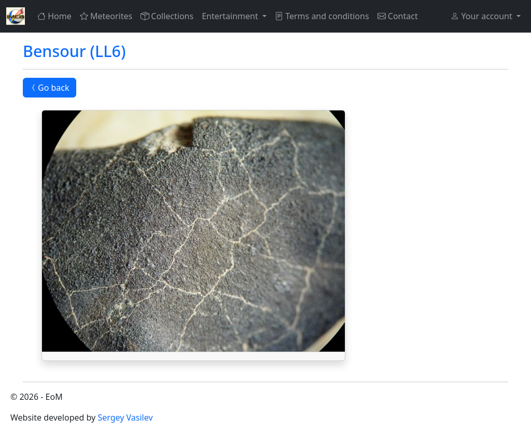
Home (54, 16)
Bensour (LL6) (74, 51)
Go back (49, 87)
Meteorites (106, 16)
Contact (398, 16)
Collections (167, 16)
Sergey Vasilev (124, 417)
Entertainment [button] (231, 16)
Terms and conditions (322, 16)
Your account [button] (482, 16)
